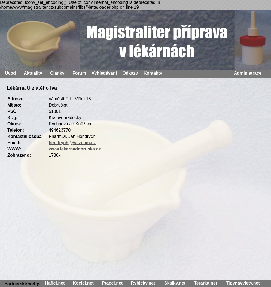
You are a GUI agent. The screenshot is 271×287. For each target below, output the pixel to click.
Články (57, 73)
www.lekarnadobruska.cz (75, 149)
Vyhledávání (104, 73)
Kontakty (153, 73)
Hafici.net (55, 283)
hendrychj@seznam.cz (72, 142)
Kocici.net (83, 283)
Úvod (10, 73)
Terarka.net (205, 283)
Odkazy (130, 73)
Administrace (247, 73)
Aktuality (33, 73)
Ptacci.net (112, 283)
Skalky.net (174, 283)
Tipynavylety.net (243, 283)
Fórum (79, 73)
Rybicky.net (143, 283)
